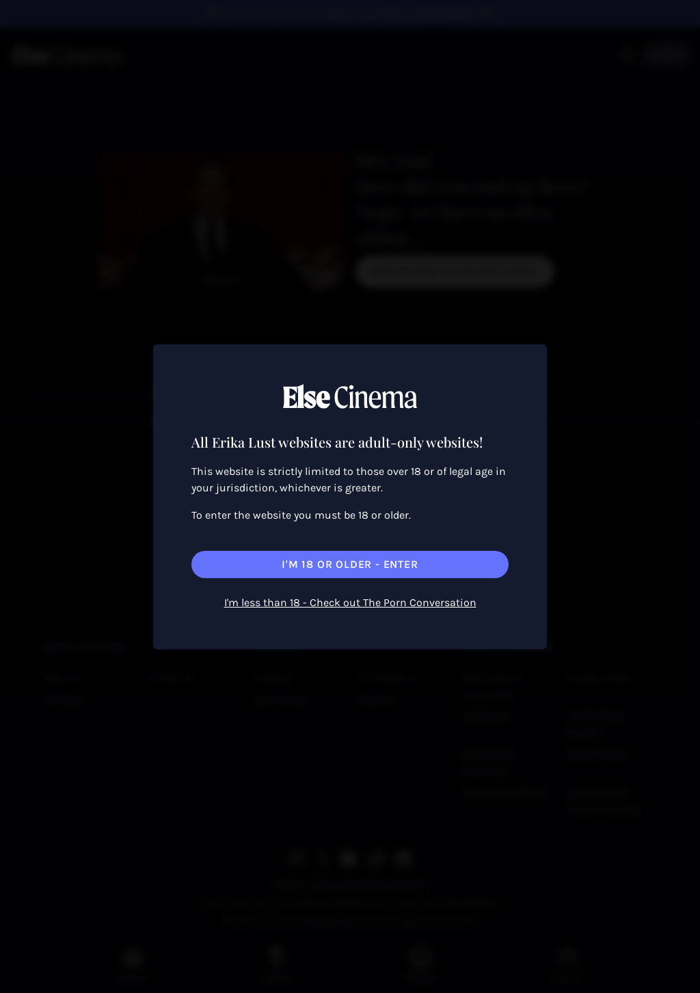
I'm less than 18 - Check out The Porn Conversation (350, 602)
